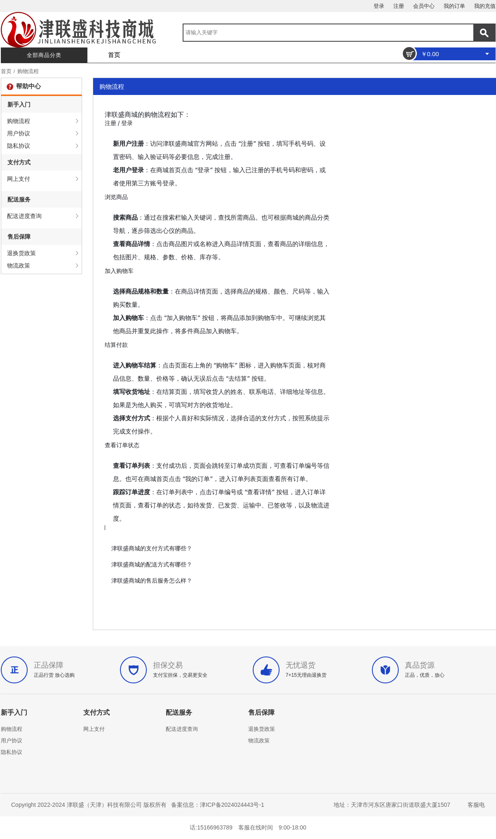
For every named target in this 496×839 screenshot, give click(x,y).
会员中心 (424, 6)
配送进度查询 (24, 216)
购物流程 (28, 71)
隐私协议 (18, 145)
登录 (379, 6)
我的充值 (485, 6)
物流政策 (18, 265)
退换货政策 (21, 253)
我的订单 (454, 6)
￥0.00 (430, 53)
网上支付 (18, 178)
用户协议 (18, 133)
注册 (398, 6)
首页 (114, 54)
